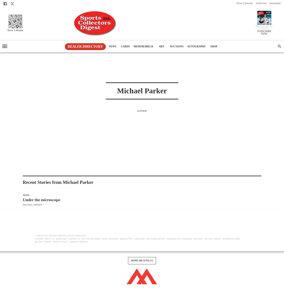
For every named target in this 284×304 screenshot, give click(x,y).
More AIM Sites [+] (142, 260)
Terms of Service (79, 242)
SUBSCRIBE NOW (264, 32)
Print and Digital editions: (264, 27)
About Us (49, 239)
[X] (12, 3)
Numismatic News (231, 239)
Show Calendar (244, 3)
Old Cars (198, 239)
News (113, 46)
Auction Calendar (90, 239)
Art (162, 46)
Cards (125, 46)
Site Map (39, 239)
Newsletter (275, 3)
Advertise (61, 239)
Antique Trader (212, 239)
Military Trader (43, 242)
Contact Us (74, 239)
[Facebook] (5, 3)
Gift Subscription (155, 239)
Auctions (176, 46)
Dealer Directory (85, 46)
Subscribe (261, 3)
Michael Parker (32, 205)
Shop (214, 46)
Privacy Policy (60, 242)
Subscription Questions (179, 239)
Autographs (196, 46)
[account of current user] (5, 46)
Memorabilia (143, 46)
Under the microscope (41, 200)
